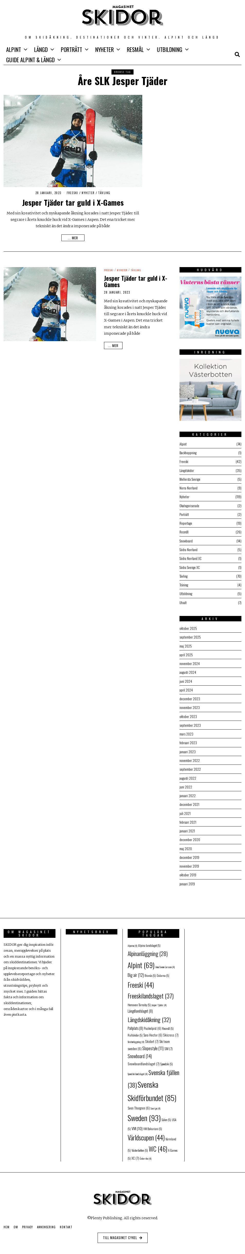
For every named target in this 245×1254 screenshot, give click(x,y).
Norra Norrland (189, 487)
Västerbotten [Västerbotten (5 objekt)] (139, 1147)
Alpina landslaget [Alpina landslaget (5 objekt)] (149, 942)
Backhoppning (188, 452)
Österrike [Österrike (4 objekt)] (146, 1155)
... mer (73, 237)
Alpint (13, 49)
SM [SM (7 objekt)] (168, 1045)
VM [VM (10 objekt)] (137, 1125)
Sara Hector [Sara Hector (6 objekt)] (152, 1031)
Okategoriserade (190, 505)
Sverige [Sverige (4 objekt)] (155, 1105)
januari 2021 (187, 828)
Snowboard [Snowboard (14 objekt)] (140, 1052)
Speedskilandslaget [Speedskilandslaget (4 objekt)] (138, 1070)
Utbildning (169, 49)
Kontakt (66, 1224)
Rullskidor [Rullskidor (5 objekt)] (135, 1032)
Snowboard (186, 540)
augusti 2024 (188, 670)
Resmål (135, 49)
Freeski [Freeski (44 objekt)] (141, 981)
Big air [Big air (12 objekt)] (136, 971)
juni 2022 (186, 784)
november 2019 (189, 863)
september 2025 (190, 635)
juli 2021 (185, 810)
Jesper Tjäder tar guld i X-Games (73, 202)
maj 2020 (186, 845)
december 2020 (190, 836)
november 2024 (190, 662)
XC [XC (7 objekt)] (135, 1154)
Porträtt (71, 49)
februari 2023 (188, 740)
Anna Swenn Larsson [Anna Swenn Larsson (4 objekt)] (165, 963)
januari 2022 (188, 793)
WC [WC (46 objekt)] (158, 1145)
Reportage (186, 522)
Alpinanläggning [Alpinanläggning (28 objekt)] (148, 950)
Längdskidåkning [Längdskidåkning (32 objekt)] (149, 1016)
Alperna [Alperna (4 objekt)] (132, 942)
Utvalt (183, 601)
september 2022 (190, 766)
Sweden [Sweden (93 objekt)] (144, 1114)
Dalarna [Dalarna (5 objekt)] (163, 972)
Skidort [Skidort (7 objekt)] (151, 1038)
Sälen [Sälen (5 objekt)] (166, 1116)
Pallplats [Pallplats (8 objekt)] (135, 1025)
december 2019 (189, 854)
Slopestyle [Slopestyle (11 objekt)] (153, 1045)
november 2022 (190, 758)
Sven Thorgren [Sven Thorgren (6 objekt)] (139, 1104)
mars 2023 (187, 731)
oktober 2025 (188, 627)
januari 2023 (188, 749)
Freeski (72, 193)
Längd (41, 49)
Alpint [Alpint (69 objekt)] (141, 961)
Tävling (104, 193)
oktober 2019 (188, 871)
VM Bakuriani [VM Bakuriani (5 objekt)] (152, 1125)
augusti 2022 (188, 775)
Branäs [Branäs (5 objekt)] (150, 972)
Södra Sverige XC (190, 566)
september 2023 (190, 723)
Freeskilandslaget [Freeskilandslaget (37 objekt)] (151, 992)
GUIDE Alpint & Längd (30, 60)
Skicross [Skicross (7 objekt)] (170, 1031)
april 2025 (186, 653)
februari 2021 (188, 819)
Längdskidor (187, 470)
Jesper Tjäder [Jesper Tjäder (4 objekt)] (159, 1001)
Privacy (27, 1224)
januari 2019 (187, 880)
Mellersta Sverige (190, 478)
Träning (184, 583)
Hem (7, 1224)
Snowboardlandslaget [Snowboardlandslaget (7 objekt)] (143, 1060)
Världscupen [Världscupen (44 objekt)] (146, 1134)
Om (16, 1224)
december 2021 (189, 801)
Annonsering (46, 1224)
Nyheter (104, 49)
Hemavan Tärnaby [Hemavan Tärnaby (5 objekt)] (139, 1001)
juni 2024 (186, 679)
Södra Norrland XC (191, 557)
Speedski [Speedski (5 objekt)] (166, 1060)
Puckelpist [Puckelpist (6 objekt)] (152, 1025)
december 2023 (190, 696)
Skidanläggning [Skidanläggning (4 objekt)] (136, 1038)
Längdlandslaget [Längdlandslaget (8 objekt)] (140, 1007)
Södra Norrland (189, 548)
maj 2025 (186, 644)
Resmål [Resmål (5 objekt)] (168, 1025)
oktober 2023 (188, 714)
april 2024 (186, 688)
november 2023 (190, 705)
